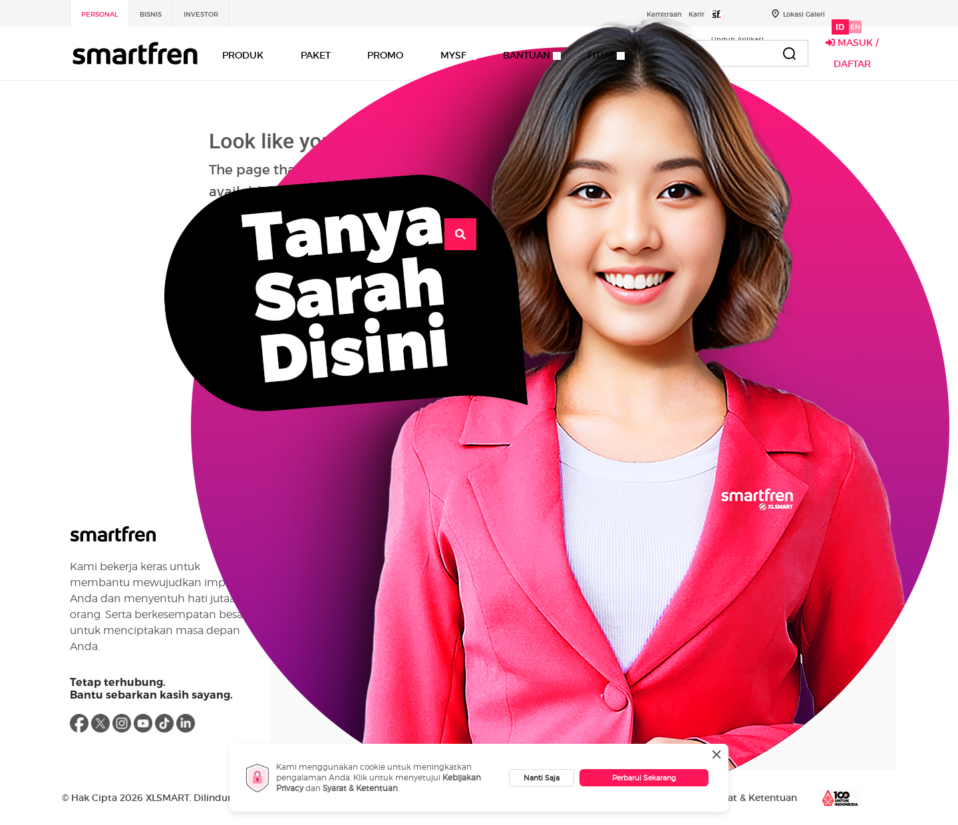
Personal (99, 14)
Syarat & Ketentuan (360, 788)
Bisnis (151, 14)
